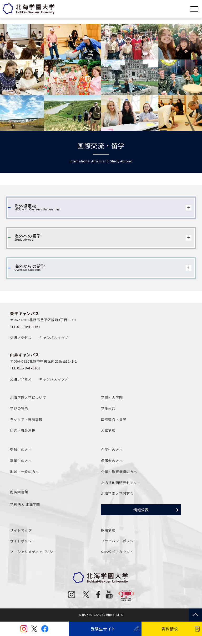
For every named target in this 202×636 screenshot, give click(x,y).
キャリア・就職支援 (26, 419)
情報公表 (141, 509)
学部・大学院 (112, 397)
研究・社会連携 (22, 430)
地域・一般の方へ (24, 471)
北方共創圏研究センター (121, 482)
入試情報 (108, 430)
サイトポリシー (22, 540)
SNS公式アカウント (117, 551)
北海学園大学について (28, 397)
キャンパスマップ (53, 337)
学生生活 (108, 408)
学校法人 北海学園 (25, 504)
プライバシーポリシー (119, 540)
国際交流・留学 (113, 419)
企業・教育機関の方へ (119, 471)
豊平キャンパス (24, 313)
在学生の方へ (112, 449)
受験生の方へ (21, 449)
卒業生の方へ (21, 460)
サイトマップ (21, 530)
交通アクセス (20, 337)
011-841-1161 (28, 326)
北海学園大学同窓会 (117, 493)
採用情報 (108, 530)
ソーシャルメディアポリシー (33, 551)
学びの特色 (19, 408)
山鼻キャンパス (24, 354)
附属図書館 (19, 491)
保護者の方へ (112, 460)
